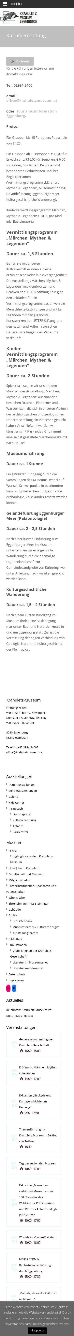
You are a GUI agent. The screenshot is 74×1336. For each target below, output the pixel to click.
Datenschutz (17, 974)
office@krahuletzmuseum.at (31, 100)
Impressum (16, 980)
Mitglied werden (19, 880)
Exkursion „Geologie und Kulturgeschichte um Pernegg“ (35, 1101)
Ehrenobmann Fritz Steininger (29, 903)
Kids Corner (16, 802)
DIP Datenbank (22, 921)
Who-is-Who (17, 897)
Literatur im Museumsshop (31, 962)
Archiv (13, 915)
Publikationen (18, 945)
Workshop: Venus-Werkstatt (37, 1237)
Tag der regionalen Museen (37, 1163)
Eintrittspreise (22, 814)
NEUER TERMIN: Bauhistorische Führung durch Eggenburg (35, 1265)
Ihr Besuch (16, 808)
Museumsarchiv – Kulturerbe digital (36, 927)
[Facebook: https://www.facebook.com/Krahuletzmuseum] (14, 988)
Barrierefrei (20, 832)
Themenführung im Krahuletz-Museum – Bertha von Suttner (37, 1135)
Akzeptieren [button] (38, 1330)
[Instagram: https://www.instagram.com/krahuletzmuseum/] (8, 988)
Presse (13, 851)
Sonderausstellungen (23, 791)
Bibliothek (15, 939)
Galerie (13, 796)
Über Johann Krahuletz (24, 868)
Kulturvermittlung (24, 820)
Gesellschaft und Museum (26, 874)
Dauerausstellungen (22, 785)
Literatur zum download (28, 968)
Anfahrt (18, 826)
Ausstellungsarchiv (25, 933)
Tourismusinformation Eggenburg (31, 113)
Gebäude (15, 909)
